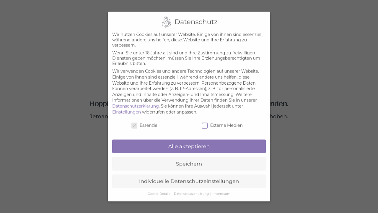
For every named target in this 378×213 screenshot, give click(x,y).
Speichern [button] (189, 160)
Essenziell (145, 122)
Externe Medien (222, 122)
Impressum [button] (221, 191)
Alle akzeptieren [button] (189, 143)
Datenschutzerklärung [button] (192, 191)
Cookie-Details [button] (159, 191)
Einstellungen (126, 109)
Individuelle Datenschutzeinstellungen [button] (189, 178)
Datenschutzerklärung (135, 103)
